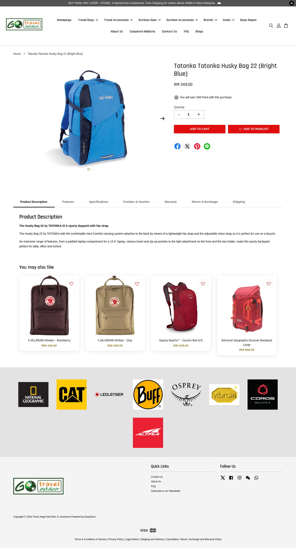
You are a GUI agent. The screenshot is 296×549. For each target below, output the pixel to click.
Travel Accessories (118, 21)
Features (68, 203)
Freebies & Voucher (136, 203)
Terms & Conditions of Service (91, 541)
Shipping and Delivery (152, 541)
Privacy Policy (116, 541)
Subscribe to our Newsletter (165, 492)
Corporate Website (142, 32)
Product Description (33, 203)
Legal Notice (132, 541)
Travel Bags (88, 21)
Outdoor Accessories (182, 21)
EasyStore (90, 518)
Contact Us (169, 32)
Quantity (179, 108)
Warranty (171, 203)
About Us (117, 32)
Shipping (239, 203)
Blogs (199, 32)
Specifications (98, 203)
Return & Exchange (205, 203)
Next (162, 120)
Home (17, 55)
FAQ (186, 32)
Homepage (64, 21)
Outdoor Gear (150, 21)
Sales (228, 21)
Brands (210, 21)
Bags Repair (248, 21)
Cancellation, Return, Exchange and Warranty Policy (194, 541)
